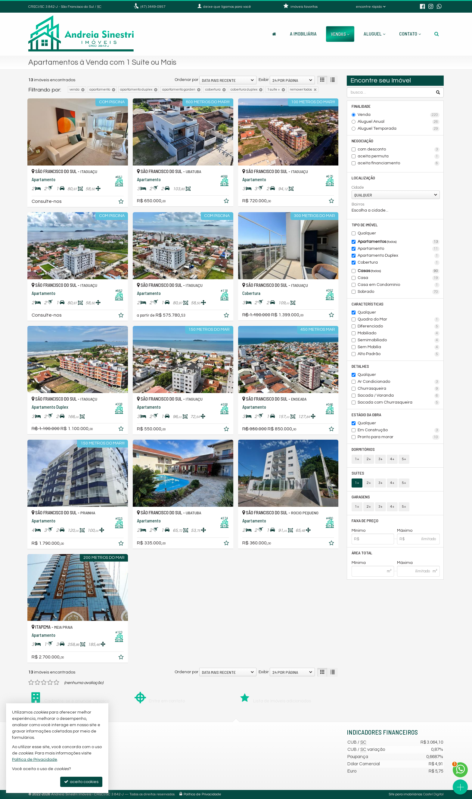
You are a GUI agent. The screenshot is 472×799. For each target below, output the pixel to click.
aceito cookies (81, 781)
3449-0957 (153, 7)
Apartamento (399, 248)
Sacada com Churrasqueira (399, 402)
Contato (410, 33)
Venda (399, 115)
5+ (404, 459)
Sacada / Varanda (399, 395)
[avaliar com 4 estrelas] (50, 683)
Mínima (359, 563)
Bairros (358, 204)
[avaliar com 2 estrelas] (37, 683)
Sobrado (399, 292)
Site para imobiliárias (405, 794)
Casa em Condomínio (399, 285)
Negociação (362, 140)
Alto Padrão (399, 354)
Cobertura (399, 262)
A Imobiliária (303, 33)
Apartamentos (399, 242)
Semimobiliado (399, 340)
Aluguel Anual (399, 121)
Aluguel (374, 33)
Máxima (405, 563)
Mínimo (358, 530)
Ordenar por (186, 80)
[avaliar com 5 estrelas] (56, 683)
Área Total (362, 552)
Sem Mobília (399, 347)
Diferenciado (399, 326)
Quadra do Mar (399, 319)
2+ (369, 459)
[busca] (436, 33)
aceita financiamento (399, 163)
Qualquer (367, 233)
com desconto (399, 149)
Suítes (358, 472)
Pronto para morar (399, 437)
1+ (357, 459)
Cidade (358, 187)
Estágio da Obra (366, 414)
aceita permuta (399, 156)
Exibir (264, 80)
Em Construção (399, 430)
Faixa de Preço (365, 520)
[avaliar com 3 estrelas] (44, 683)
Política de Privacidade (202, 794)
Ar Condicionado (399, 381)
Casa (399, 278)
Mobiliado (399, 333)
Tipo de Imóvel (365, 224)
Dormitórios (363, 449)
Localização (363, 177)
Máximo (404, 530)
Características (368, 303)
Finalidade (361, 106)
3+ (380, 459)
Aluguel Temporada (399, 128)
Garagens (361, 496)
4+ (392, 459)
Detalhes (360, 366)
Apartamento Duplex (399, 255)
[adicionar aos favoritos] (122, 202)
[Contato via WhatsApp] (460, 769)
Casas (399, 271)
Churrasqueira (399, 388)
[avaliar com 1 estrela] (31, 683)
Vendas (340, 34)
